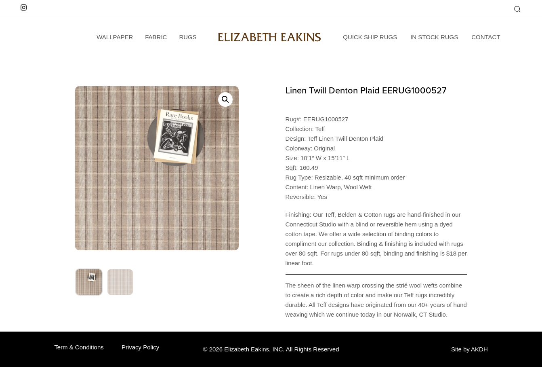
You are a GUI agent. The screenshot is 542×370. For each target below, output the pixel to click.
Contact (485, 37)
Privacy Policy (140, 347)
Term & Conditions (79, 347)
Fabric (156, 37)
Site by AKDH (469, 349)
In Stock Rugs (434, 37)
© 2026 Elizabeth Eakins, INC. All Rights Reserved (271, 349)
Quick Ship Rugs (370, 37)
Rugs (187, 37)
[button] (517, 9)
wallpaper (115, 37)
